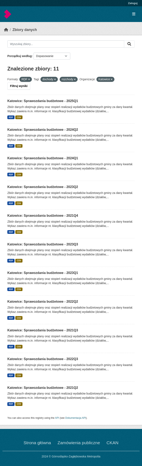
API (57, 418)
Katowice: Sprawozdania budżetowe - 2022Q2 (42, 301)
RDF (11, 117)
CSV (19, 117)
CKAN (112, 442)
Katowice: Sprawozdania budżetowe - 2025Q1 (42, 101)
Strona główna (37, 442)
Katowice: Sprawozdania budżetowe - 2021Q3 (42, 330)
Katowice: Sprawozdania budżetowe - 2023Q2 (42, 187)
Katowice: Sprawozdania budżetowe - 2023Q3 (42, 244)
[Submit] (129, 44)
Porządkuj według (19, 56)
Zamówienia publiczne (79, 442)
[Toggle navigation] (134, 14)
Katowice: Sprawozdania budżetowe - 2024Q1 (42, 158)
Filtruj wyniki (19, 86)
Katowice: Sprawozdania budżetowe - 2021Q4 (42, 215)
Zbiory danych (24, 30)
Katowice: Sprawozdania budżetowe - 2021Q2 (42, 387)
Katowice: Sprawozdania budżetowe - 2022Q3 (42, 359)
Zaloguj (133, 3)
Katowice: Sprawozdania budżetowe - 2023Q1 (42, 273)
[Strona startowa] (6, 30)
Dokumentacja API (75, 418)
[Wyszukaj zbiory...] (65, 44)
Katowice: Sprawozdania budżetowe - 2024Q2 (42, 129)
